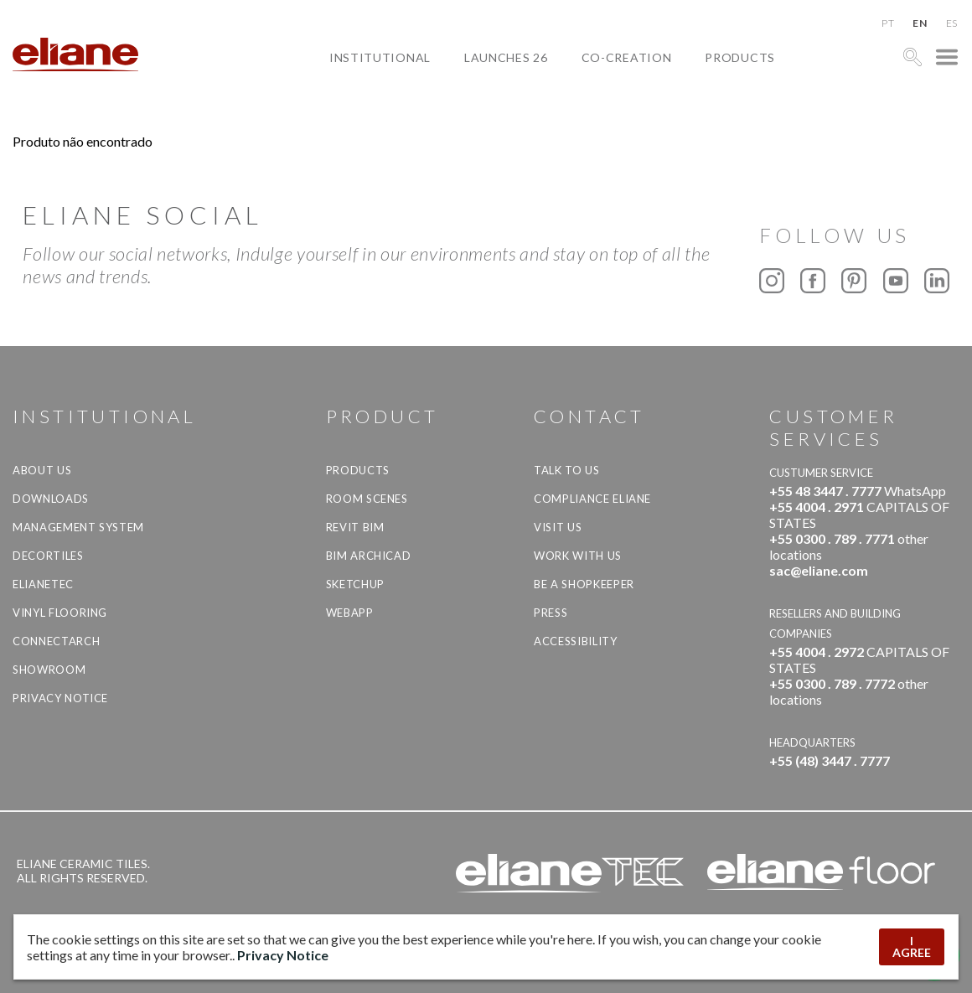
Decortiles (48, 555)
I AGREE (911, 946)
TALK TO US (567, 470)
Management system (78, 527)
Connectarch (56, 641)
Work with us (578, 555)
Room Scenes (367, 498)
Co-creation (627, 57)
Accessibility (575, 641)
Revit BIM (355, 527)
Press (550, 612)
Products (740, 57)
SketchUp (355, 584)
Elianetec (43, 584)
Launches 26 (506, 57)
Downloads (51, 498)
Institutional (380, 57)
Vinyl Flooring (60, 612)
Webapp (350, 612)
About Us (42, 470)
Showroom (49, 669)
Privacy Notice (60, 698)
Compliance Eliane (592, 498)
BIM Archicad (368, 555)
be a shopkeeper (584, 584)
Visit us (558, 527)
